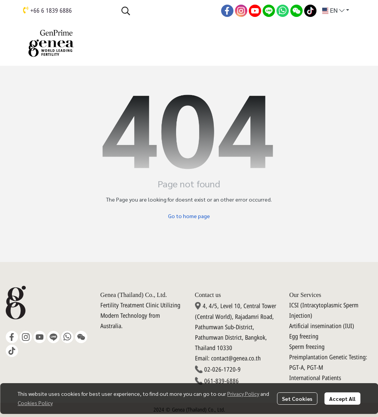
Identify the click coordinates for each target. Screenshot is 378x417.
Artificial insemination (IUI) (321, 326)
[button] (167, 10)
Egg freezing (303, 336)
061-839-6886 (221, 381)
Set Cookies (297, 398)
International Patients (315, 378)
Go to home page (189, 215)
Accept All (342, 398)
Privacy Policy (243, 393)
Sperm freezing (307, 347)
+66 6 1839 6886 (51, 10)
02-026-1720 (220, 369)
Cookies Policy (35, 402)
